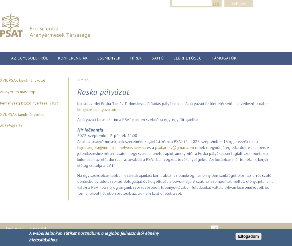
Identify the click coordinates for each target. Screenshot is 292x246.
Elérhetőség (188, 58)
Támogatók (224, 58)
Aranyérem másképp (17, 91)
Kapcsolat (38, 228)
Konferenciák (73, 58)
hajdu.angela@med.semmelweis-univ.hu (111, 147)
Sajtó (158, 58)
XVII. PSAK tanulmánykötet (22, 80)
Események (109, 58)
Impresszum (16, 228)
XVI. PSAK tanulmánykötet (22, 114)
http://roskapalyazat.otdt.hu (100, 109)
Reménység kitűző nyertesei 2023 (29, 103)
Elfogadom (248, 236)
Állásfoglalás (11, 125)
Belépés (239, 3)
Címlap (83, 80)
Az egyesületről (29, 58)
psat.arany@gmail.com (174, 147)
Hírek (136, 58)
